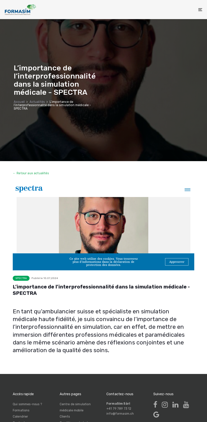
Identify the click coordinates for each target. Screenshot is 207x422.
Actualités (37, 102)
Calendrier (20, 416)
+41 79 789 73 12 (118, 408)
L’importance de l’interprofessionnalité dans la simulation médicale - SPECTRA (52, 105)
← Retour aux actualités (31, 173)
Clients (65, 416)
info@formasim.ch (120, 413)
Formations (21, 410)
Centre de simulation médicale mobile (75, 407)
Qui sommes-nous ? (27, 404)
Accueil (19, 102)
